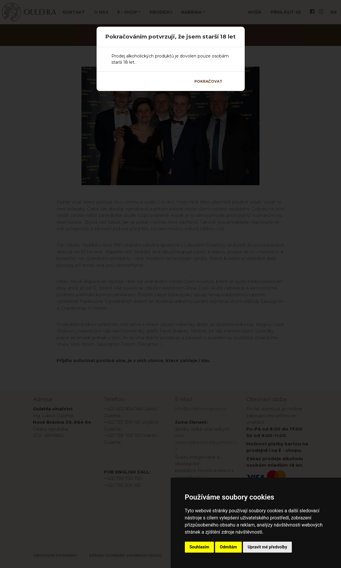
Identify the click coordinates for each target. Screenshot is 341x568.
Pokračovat (208, 81)
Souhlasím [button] (199, 547)
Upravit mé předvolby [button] (267, 547)
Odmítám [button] (228, 547)
